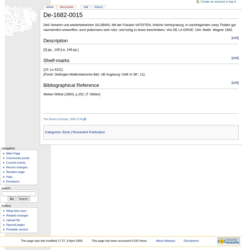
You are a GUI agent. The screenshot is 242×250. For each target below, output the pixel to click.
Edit (86, 7)
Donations (13, 181)
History (98, 7)
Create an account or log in (218, 1)
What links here (16, 210)
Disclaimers (191, 240)
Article (50, 7)
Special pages (15, 224)
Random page (15, 171)
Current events (15, 162)
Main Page (13, 153)
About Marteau (165, 240)
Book (66, 132)
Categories (53, 132)
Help (9, 176)
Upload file (13, 220)
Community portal (17, 158)
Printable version (17, 229)
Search (6, 188)
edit (235, 38)
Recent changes (17, 167)
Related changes (17, 215)
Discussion (66, 7)
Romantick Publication (89, 132)
